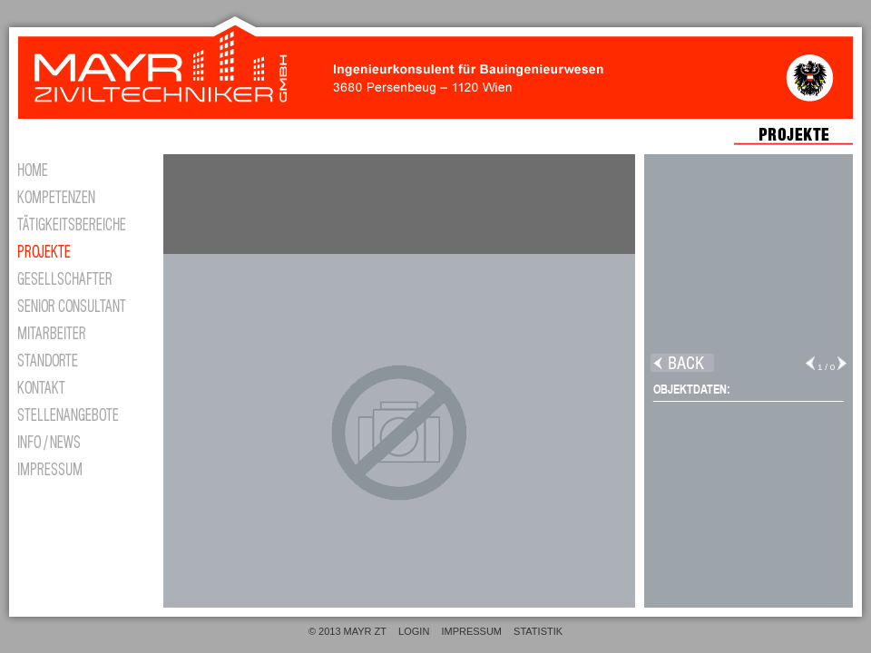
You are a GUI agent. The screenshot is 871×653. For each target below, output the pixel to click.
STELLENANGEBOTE (81, 412)
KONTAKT (81, 385)
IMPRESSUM (81, 467)
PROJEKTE (81, 249)
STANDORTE (81, 358)
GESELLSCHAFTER (81, 276)
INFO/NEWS (81, 439)
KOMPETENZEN (81, 195)
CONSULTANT (81, 303)
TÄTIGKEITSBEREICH (81, 222)
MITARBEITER (81, 331)
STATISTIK (538, 631)
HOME (81, 167)
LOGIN (413, 631)
